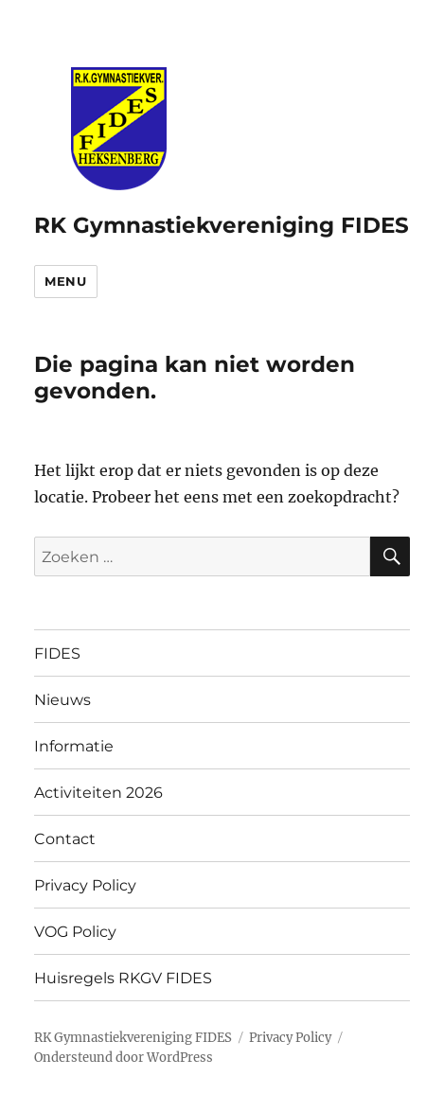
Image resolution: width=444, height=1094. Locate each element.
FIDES (57, 653)
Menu (65, 281)
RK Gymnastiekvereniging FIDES (221, 225)
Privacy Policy (85, 885)
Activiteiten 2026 (98, 793)
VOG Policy (75, 932)
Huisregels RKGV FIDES (123, 978)
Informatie (74, 746)
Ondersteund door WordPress (123, 1058)
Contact (65, 839)
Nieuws (62, 700)
